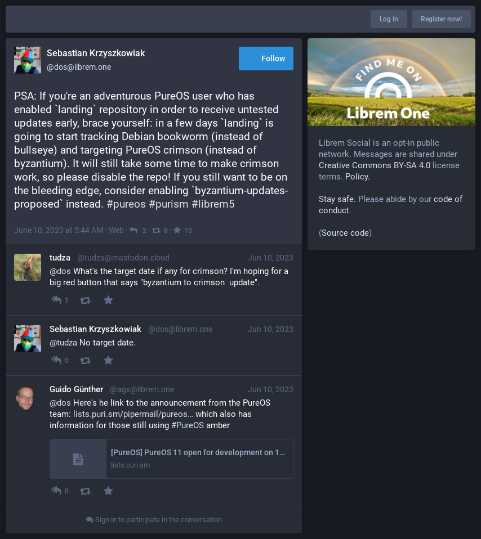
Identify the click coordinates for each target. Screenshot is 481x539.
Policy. (357, 177)
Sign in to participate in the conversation (154, 519)
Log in (389, 19)
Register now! (441, 19)
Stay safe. (337, 199)
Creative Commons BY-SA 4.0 (374, 165)
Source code (345, 233)
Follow (266, 59)
